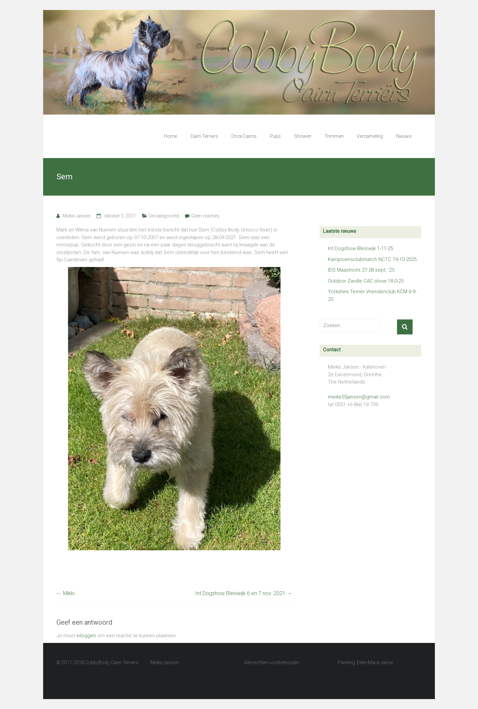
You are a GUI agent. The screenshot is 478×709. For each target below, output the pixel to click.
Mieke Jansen (76, 216)
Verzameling (370, 136)
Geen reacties (205, 216)
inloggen (86, 636)
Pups (275, 136)
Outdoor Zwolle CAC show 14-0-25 (366, 281)
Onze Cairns (244, 136)
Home (170, 136)
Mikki (65, 593)
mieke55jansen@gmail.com (359, 397)
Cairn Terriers (204, 136)
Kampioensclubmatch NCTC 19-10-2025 (372, 259)
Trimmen (334, 136)
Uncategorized (164, 216)
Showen (302, 136)
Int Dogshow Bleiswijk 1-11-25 (360, 248)
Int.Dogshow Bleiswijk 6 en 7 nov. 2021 (243, 593)
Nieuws (404, 136)
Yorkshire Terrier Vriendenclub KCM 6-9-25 (372, 295)
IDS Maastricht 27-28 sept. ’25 (361, 270)
